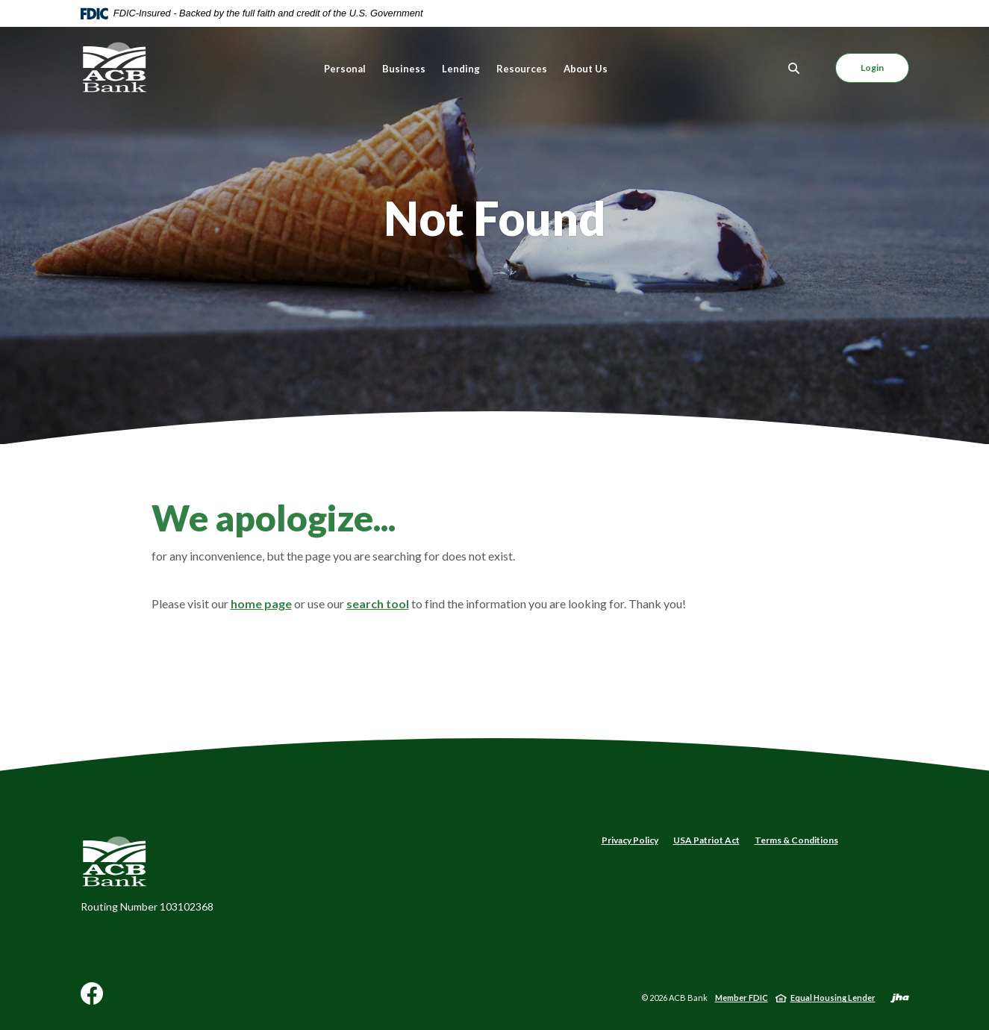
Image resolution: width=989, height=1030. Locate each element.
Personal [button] (345, 69)
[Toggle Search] (794, 68)
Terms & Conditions (796, 840)
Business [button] (403, 69)
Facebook (92, 999)
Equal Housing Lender (833, 997)
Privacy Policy (630, 840)
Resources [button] (521, 69)
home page (261, 603)
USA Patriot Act (706, 840)
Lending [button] (461, 69)
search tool (377, 603)
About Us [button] (586, 69)
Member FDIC (741, 997)
